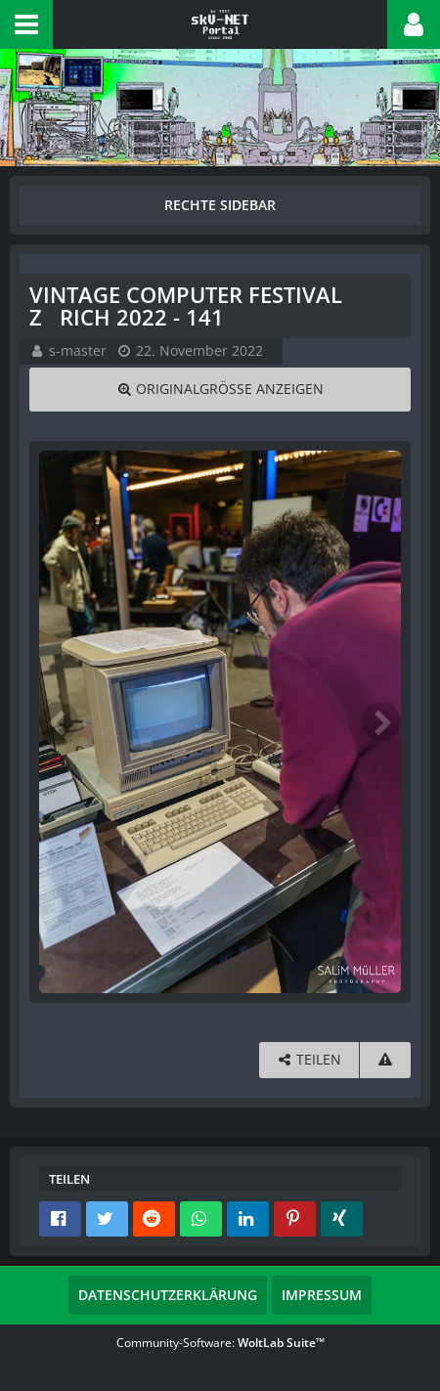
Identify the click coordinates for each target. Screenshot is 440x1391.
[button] (26, 24)
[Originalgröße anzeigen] (220, 390)
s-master (78, 350)
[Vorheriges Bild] (58, 721)
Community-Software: (220, 1342)
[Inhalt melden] (385, 1060)
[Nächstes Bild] (381, 721)
